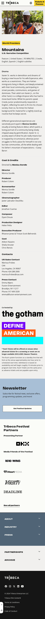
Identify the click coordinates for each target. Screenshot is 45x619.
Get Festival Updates (22, 408)
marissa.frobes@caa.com (12, 274)
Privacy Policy (10, 607)
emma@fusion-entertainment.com (17, 294)
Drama (5, 71)
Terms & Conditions (12, 602)
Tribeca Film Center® (13, 598)
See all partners (12, 505)
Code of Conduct (11, 611)
